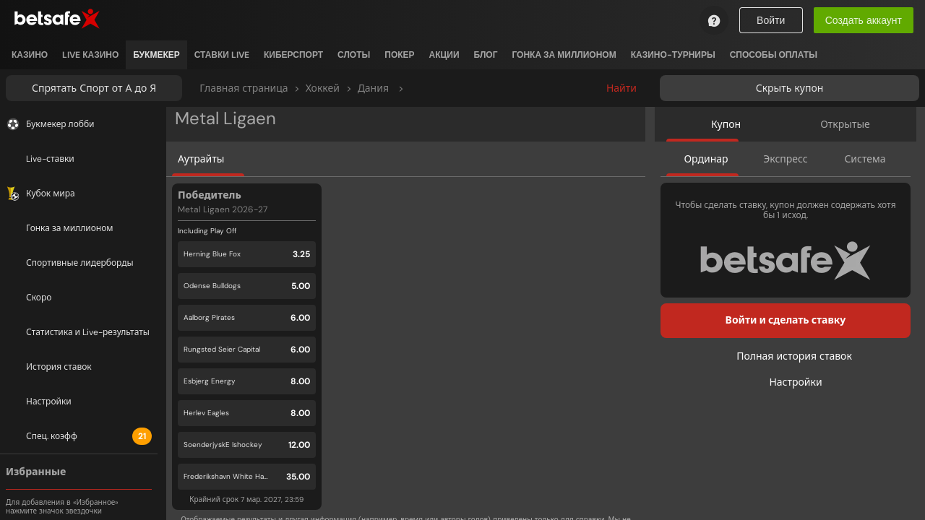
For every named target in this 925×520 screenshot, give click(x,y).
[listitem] (29, 54)
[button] (247, 346)
